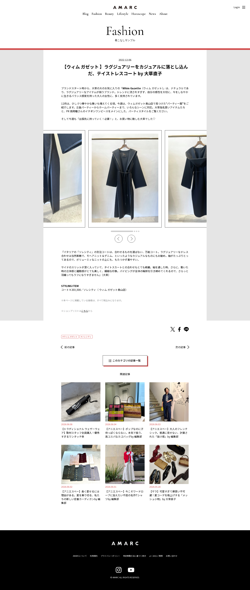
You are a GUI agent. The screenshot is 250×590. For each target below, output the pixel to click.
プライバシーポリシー (110, 555)
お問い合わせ (171, 555)
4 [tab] (138, 231)
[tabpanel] (125, 178)
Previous (119, 239)
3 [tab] (136, 231)
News (152, 14)
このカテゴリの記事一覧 (127, 360)
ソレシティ (86, 336)
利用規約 (94, 555)
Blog (85, 14)
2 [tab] (134, 231)
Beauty (109, 14)
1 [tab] (122, 231)
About (163, 14)
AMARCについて (80, 555)
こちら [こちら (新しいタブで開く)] (84, 310)
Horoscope (139, 14)
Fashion (97, 14)
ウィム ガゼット (70, 336)
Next (131, 239)
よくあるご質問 (156, 555)
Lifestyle (122, 14)
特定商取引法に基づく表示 (134, 555)
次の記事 (180, 347)
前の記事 (69, 347)
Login (237, 7)
